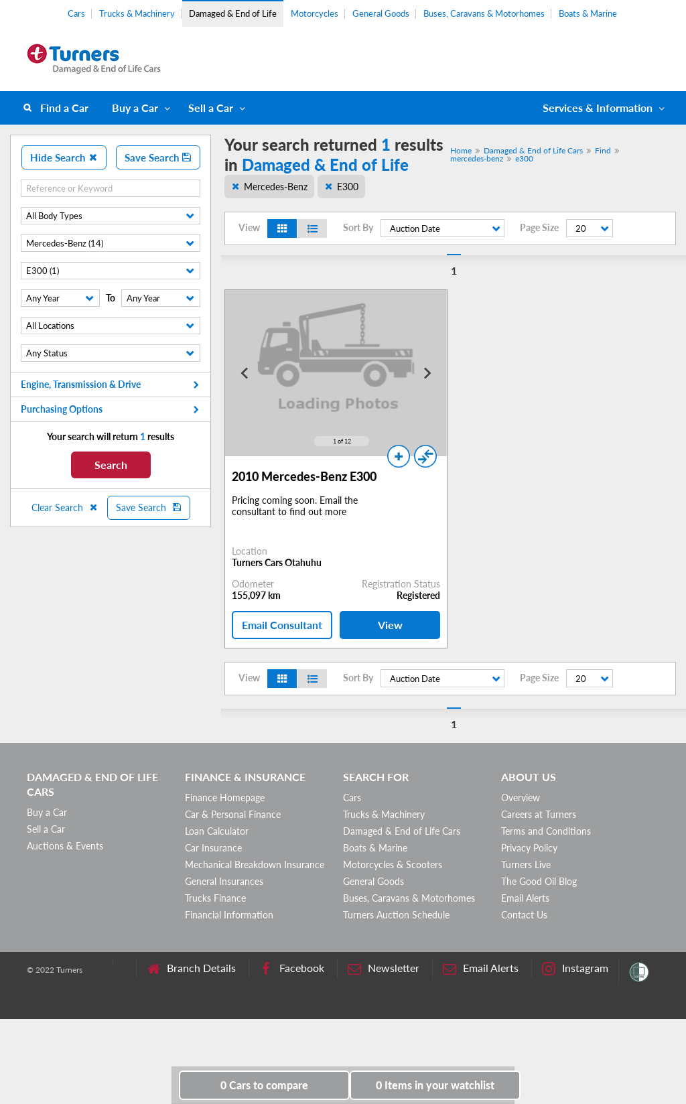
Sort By (358, 227)
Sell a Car (210, 107)
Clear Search (64, 507)
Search (110, 464)
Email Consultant (282, 624)
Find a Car (64, 107)
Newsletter (383, 968)
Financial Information (229, 914)
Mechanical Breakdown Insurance (254, 864)
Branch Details (191, 968)
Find (603, 150)
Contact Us (524, 914)
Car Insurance (213, 847)
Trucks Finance (215, 898)
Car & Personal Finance (233, 814)
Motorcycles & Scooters (392, 864)
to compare (264, 1085)
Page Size (539, 227)
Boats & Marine (588, 13)
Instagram (575, 968)
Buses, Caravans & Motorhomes (484, 13)
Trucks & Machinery (137, 13)
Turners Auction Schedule (396, 914)
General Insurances (224, 881)
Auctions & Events (65, 845)
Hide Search (64, 157)
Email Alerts (525, 898)
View (390, 624)
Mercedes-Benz (275, 186)
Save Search (158, 157)
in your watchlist (435, 1085)
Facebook (291, 968)
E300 (347, 186)
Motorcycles (314, 13)
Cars (76, 13)
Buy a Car (135, 107)
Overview (520, 797)
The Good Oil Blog (539, 881)
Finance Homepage (225, 797)
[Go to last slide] (245, 373)
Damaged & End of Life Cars (533, 150)
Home (461, 150)
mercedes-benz (476, 158)
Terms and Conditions (546, 831)
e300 (524, 158)
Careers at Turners (538, 814)
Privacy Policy (529, 847)
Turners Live (526, 864)
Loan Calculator (217, 831)
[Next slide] (427, 373)
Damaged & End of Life (233, 13)
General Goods (380, 13)
